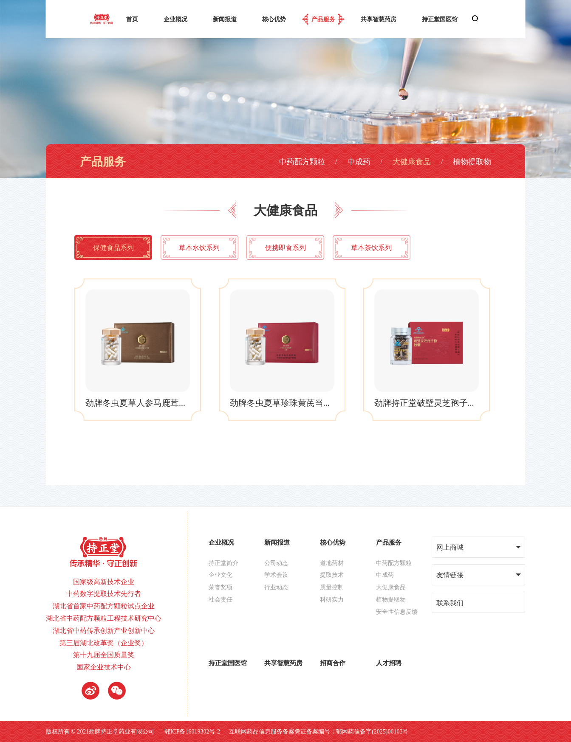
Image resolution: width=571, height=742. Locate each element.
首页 (132, 19)
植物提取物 (472, 161)
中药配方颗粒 (302, 161)
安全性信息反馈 (397, 612)
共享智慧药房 (378, 19)
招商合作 (332, 663)
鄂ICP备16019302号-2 (192, 731)
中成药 (359, 161)
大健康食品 (412, 161)
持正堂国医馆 (440, 19)
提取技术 (332, 575)
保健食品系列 (113, 247)
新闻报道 (225, 19)
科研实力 (332, 599)
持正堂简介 (223, 563)
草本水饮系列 (199, 247)
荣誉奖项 (220, 587)
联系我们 (450, 602)
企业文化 (220, 575)
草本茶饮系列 (371, 247)
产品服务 (323, 19)
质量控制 (332, 587)
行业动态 (276, 587)
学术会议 (276, 575)
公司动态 (276, 563)
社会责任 (220, 599)
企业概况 (175, 19)
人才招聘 (388, 663)
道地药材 (332, 563)
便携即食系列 (285, 247)
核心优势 (274, 19)
